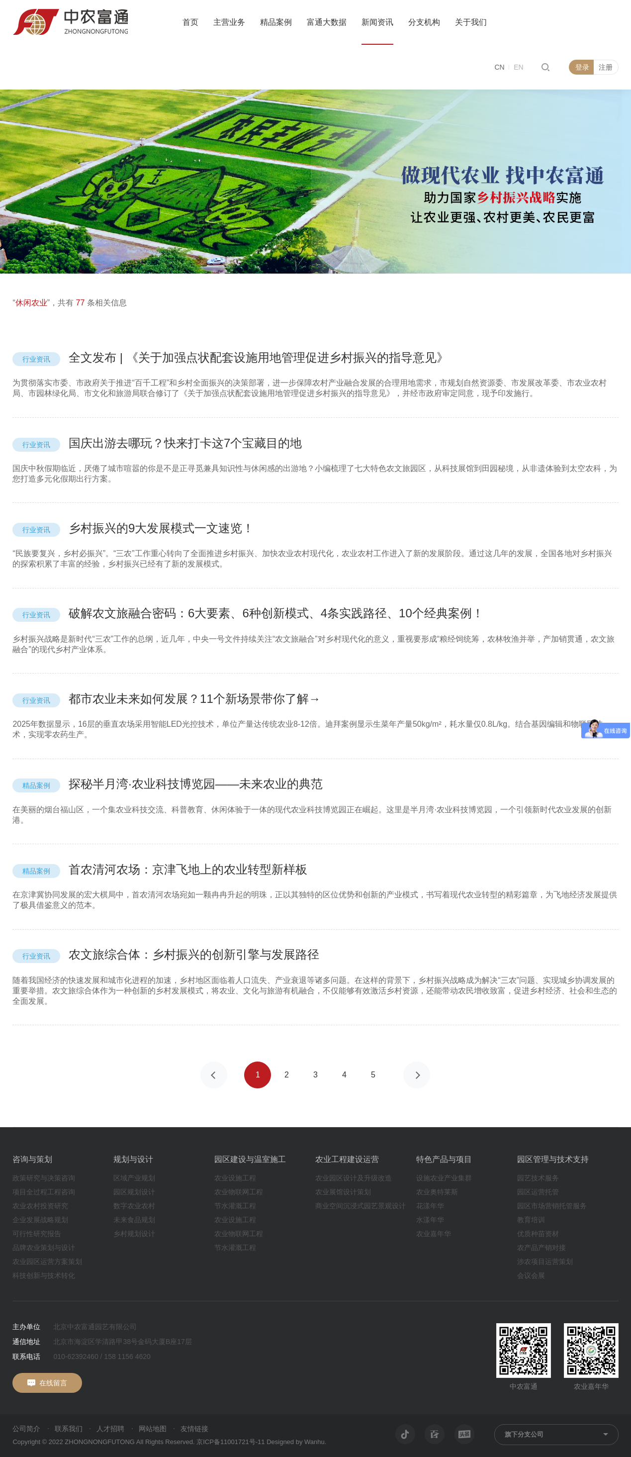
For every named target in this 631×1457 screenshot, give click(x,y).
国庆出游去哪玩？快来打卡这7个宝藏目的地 (157, 443)
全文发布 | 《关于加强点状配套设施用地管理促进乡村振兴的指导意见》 (230, 357)
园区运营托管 (538, 1192)
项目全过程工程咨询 (43, 1192)
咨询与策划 (32, 1159)
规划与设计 (133, 1159)
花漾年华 (430, 1206)
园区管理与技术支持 (553, 1159)
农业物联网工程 (238, 1192)
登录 (582, 67)
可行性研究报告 (36, 1234)
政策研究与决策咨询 (43, 1178)
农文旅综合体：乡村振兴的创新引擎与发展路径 (165, 954)
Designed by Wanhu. (296, 1442)
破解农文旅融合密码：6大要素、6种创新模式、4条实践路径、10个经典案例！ (247, 613)
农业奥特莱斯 (437, 1192)
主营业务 (229, 22)
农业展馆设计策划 (343, 1192)
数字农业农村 (134, 1206)
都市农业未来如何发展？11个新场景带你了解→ (166, 698)
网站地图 (153, 1428)
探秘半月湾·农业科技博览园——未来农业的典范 (167, 783)
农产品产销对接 (541, 1248)
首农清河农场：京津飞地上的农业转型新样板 (159, 869)
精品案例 (276, 22)
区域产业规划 (134, 1178)
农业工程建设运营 (347, 1159)
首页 (190, 22)
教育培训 (531, 1220)
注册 (606, 67)
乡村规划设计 (134, 1234)
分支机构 (424, 22)
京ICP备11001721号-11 (230, 1442)
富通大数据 (327, 22)
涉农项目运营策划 (545, 1261)
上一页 (213, 1075)
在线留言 (53, 1383)
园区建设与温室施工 (250, 1159)
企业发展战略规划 (40, 1220)
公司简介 (26, 1428)
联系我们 (69, 1428)
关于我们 (471, 22)
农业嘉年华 (433, 1234)
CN (499, 67)
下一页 (416, 1075)
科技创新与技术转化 (43, 1275)
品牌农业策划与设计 (43, 1248)
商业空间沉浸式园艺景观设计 (360, 1206)
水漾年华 (430, 1220)
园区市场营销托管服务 (552, 1206)
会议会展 (531, 1275)
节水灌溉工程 (235, 1206)
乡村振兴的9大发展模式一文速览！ (133, 528)
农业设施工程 (235, 1178)
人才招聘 (110, 1428)
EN (518, 67)
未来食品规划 (134, 1220)
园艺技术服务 (538, 1178)
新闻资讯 (377, 22)
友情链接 (194, 1428)
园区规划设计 (134, 1192)
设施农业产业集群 (444, 1178)
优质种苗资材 (538, 1234)
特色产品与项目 (444, 1159)
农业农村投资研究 (40, 1206)
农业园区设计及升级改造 (353, 1178)
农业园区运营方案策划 (47, 1261)
